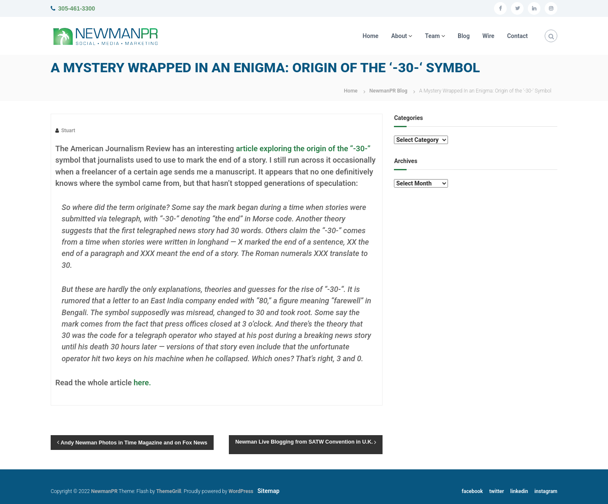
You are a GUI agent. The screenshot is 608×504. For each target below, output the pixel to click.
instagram (546, 491)
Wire (488, 36)
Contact (517, 36)
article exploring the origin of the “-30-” (303, 148)
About (399, 36)
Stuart (68, 130)
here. (142, 382)
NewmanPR (104, 491)
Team (432, 36)
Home (371, 36)
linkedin (519, 491)
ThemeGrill (168, 491)
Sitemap (269, 491)
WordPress (240, 491)
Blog (464, 36)
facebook (472, 491)
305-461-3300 (76, 8)
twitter (496, 491)
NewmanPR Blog (388, 91)
